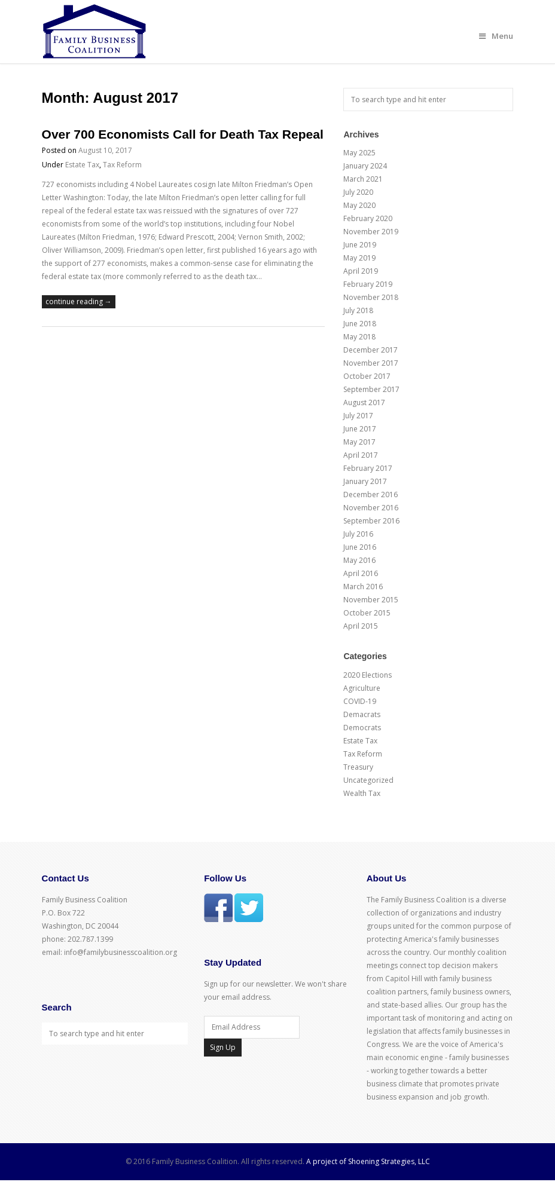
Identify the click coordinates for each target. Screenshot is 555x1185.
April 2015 (360, 626)
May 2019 (359, 258)
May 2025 (359, 153)
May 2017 (359, 442)
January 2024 (365, 166)
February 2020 (367, 218)
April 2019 (360, 271)
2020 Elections (367, 675)
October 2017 (367, 376)
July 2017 (358, 416)
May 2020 (359, 205)
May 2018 (359, 337)
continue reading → (78, 301)
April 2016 (360, 573)
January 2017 (365, 481)
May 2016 (359, 560)
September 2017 (371, 389)
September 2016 (371, 521)
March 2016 (363, 586)
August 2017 (364, 402)
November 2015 (370, 600)
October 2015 (367, 613)
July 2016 (358, 534)
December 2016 (370, 494)
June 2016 (359, 547)
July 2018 (358, 310)
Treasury (358, 767)
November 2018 (370, 297)
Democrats (362, 727)
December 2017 (370, 350)
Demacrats (361, 714)
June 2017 (359, 429)
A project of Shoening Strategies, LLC (368, 1161)
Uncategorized (368, 780)
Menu (496, 35)
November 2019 (370, 231)
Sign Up (223, 1047)
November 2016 (370, 508)
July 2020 (358, 192)
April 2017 (360, 455)
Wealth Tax (361, 793)
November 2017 (370, 363)
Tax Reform (122, 165)
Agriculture (361, 688)
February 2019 (367, 284)
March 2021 (363, 179)
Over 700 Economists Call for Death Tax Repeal (183, 134)
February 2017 (367, 468)
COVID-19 (359, 701)
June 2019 (359, 245)
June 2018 (359, 324)
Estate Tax (82, 165)
